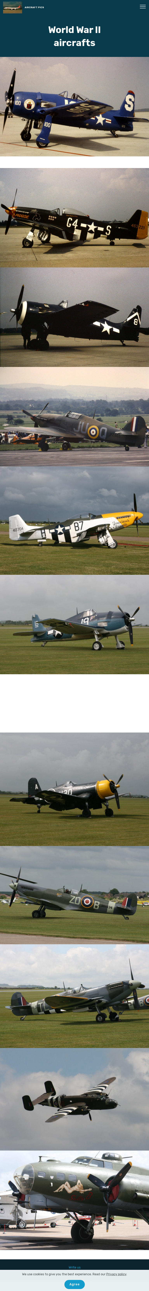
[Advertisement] (74, 703)
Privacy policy (116, 1274)
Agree (74, 1284)
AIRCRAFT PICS (34, 7)
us (79, 1267)
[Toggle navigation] (143, 6)
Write (73, 1267)
